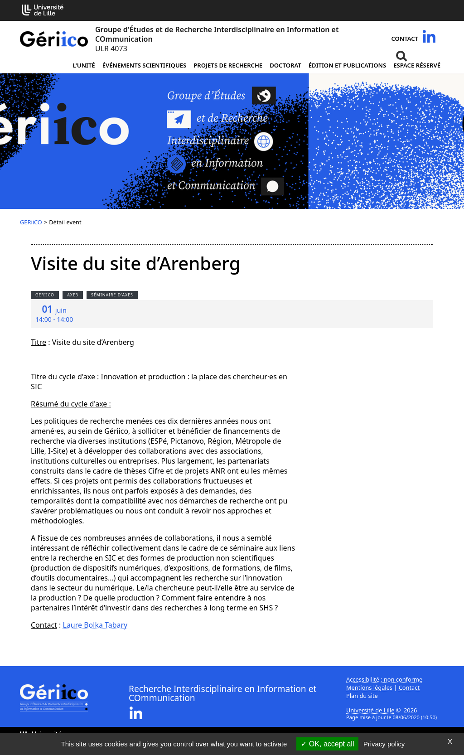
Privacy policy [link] (384, 744)
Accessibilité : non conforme (384, 679)
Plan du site (362, 696)
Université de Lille (370, 710)
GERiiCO (31, 222)
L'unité (83, 65)
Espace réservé (416, 65)
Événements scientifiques (144, 65)
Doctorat (285, 65)
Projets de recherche (227, 65)
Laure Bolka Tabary (95, 625)
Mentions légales (369, 687)
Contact (404, 38)
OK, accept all (327, 744)
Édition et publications (347, 65)
